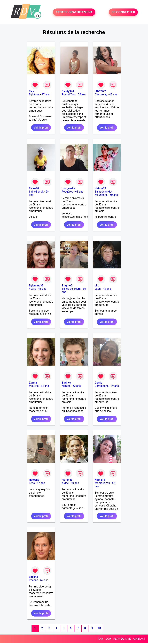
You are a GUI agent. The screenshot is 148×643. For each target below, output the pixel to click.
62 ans (44, 580)
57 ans (41, 483)
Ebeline (33, 576)
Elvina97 (34, 188)
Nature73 (100, 188)
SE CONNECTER (123, 12)
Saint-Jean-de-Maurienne (103, 193)
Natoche (34, 479)
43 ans (113, 94)
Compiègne (101, 385)
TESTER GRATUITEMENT (74, 12)
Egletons (34, 94)
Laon (98, 288)
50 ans (114, 194)
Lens (32, 483)
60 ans (75, 483)
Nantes (66, 385)
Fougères (67, 191)
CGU (108, 638)
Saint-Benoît (36, 191)
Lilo (97, 285)
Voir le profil (41, 127)
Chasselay (101, 94)
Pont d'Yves (69, 94)
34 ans (45, 385)
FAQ (100, 638)
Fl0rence (67, 479)
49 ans (115, 385)
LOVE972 (100, 91)
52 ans (77, 385)
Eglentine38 (36, 285)
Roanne (33, 580)
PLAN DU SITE (122, 638)
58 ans (82, 94)
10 (99, 628)
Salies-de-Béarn (71, 288)
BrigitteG (67, 285)
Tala (31, 91)
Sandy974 (68, 91)
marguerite (68, 188)
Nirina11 (100, 479)
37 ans (46, 94)
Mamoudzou (102, 483)
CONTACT (139, 638)
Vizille (32, 288)
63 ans (79, 191)
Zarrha (33, 382)
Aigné (65, 483)
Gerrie (98, 382)
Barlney (66, 382)
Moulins (34, 385)
